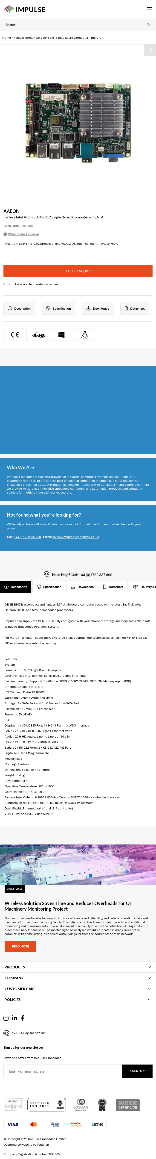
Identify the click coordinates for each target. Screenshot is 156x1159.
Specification (58, 308)
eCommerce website (17, 1145)
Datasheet (135, 308)
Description (19, 308)
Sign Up (137, 1071)
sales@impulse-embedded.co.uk (75, 537)
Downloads (98, 308)
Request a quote (78, 271)
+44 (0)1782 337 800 (27, 537)
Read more (20, 946)
